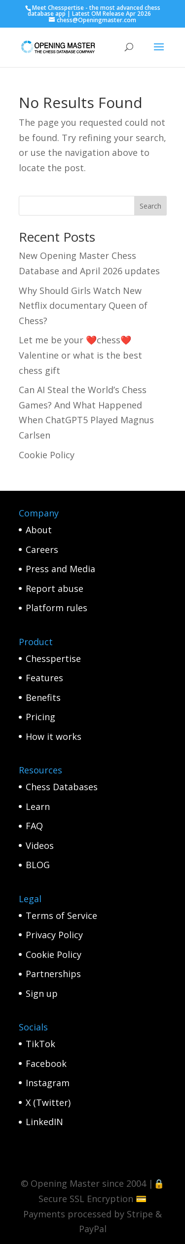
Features (44, 678)
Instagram (48, 1083)
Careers (42, 549)
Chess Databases (62, 787)
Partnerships (53, 974)
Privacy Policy (54, 935)
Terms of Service (61, 915)
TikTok (40, 1044)
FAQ (34, 826)
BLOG (38, 865)
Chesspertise (53, 658)
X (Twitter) (48, 1102)
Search (150, 206)
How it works (53, 736)
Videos (40, 845)
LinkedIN (44, 1122)
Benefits (43, 697)
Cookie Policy (46, 455)
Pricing (40, 717)
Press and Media (60, 569)
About (39, 530)
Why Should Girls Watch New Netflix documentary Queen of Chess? (83, 306)
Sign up (42, 993)
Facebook (46, 1063)
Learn (38, 806)
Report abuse (54, 588)
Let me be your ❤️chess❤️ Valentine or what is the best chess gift (80, 355)
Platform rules (56, 608)
